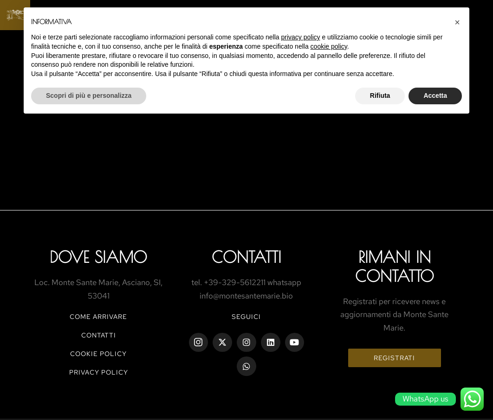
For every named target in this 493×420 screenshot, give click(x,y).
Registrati (394, 358)
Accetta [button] (435, 95)
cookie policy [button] (329, 46)
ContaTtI (246, 257)
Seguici (246, 316)
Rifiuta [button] (380, 95)
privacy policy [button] (300, 37)
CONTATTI (98, 335)
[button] (457, 22)
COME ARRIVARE (98, 316)
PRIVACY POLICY (98, 372)
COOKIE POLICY (98, 354)
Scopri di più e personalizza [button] (88, 95)
